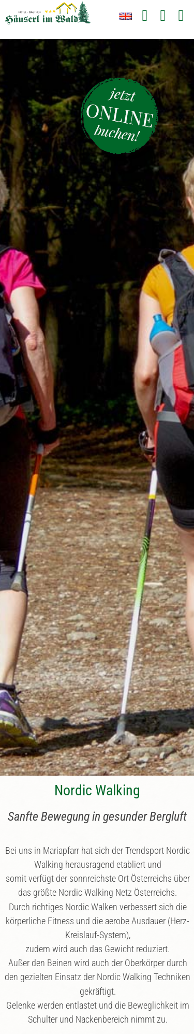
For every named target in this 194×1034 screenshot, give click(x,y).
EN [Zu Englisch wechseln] (125, 16)
